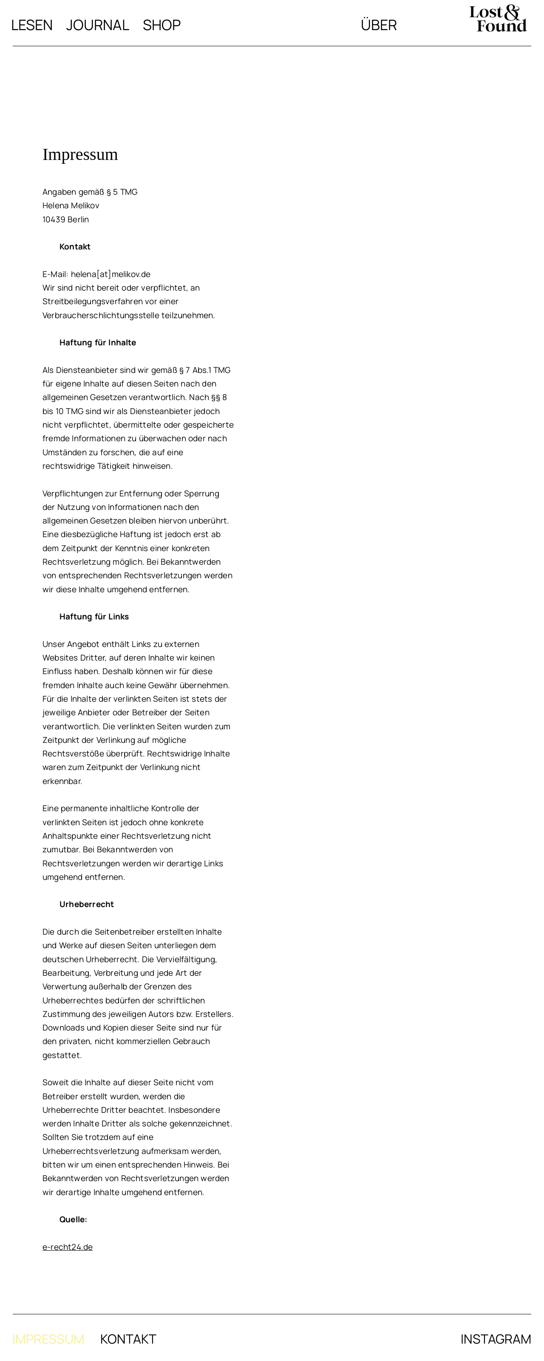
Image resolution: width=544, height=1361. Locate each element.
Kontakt (128, 1338)
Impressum (48, 1338)
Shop (162, 24)
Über (379, 24)
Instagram (496, 1338)
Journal (97, 24)
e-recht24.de (67, 1246)
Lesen (32, 24)
